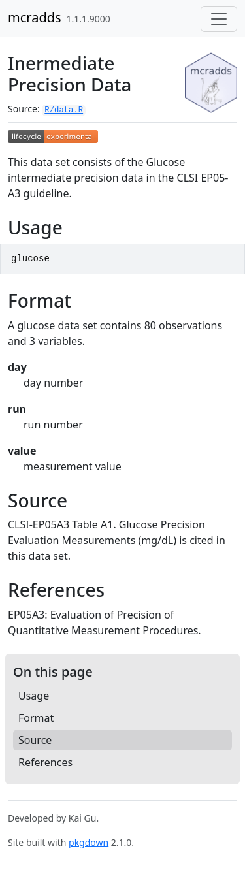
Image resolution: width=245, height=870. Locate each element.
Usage (33, 695)
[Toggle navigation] (219, 19)
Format (36, 718)
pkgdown (88, 842)
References (45, 762)
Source (35, 740)
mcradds (34, 17)
